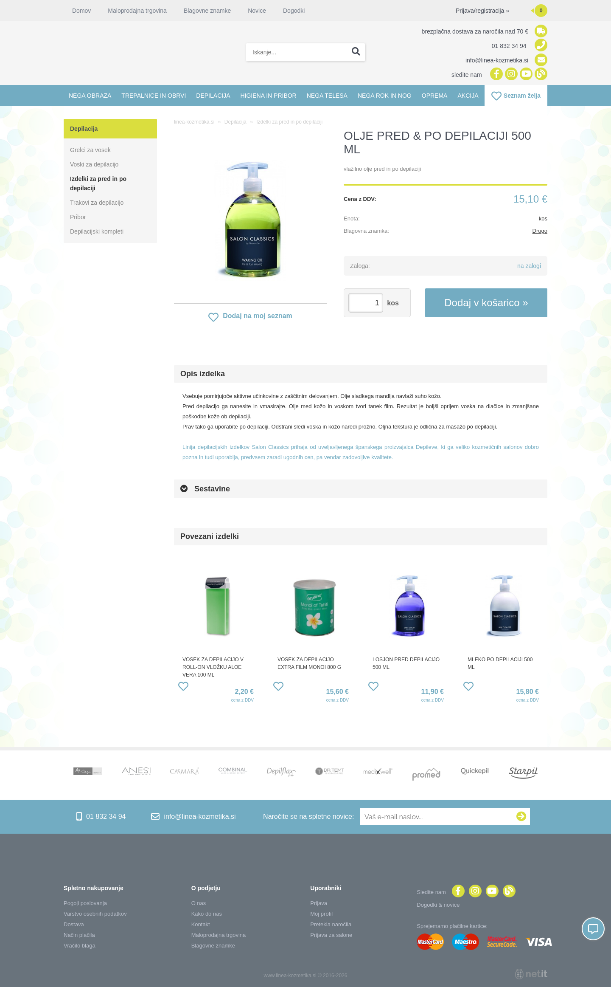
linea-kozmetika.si (194, 122)
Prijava (318, 903)
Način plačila (79, 935)
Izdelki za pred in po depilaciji (98, 183)
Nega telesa (327, 95)
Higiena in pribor (268, 95)
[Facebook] (495, 74)
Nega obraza (90, 95)
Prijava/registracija (482, 10)
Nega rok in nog (385, 95)
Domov (81, 10)
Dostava (74, 924)
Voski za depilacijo (94, 164)
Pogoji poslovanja (85, 903)
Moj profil (321, 914)
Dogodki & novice (438, 905)
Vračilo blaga (79, 945)
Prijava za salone (331, 935)
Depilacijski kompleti (96, 231)
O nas (198, 903)
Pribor (78, 217)
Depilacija (213, 95)
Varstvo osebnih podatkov (95, 914)
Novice (257, 10)
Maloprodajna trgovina (137, 10)
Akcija (467, 95)
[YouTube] (525, 74)
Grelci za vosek (90, 150)
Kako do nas (206, 914)
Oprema (435, 95)
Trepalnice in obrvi (153, 95)
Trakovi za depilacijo (96, 202)
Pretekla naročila (330, 924)
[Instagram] (510, 74)
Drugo (540, 231)
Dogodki (294, 10)
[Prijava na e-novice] (521, 816)
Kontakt (200, 924)
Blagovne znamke (207, 10)
